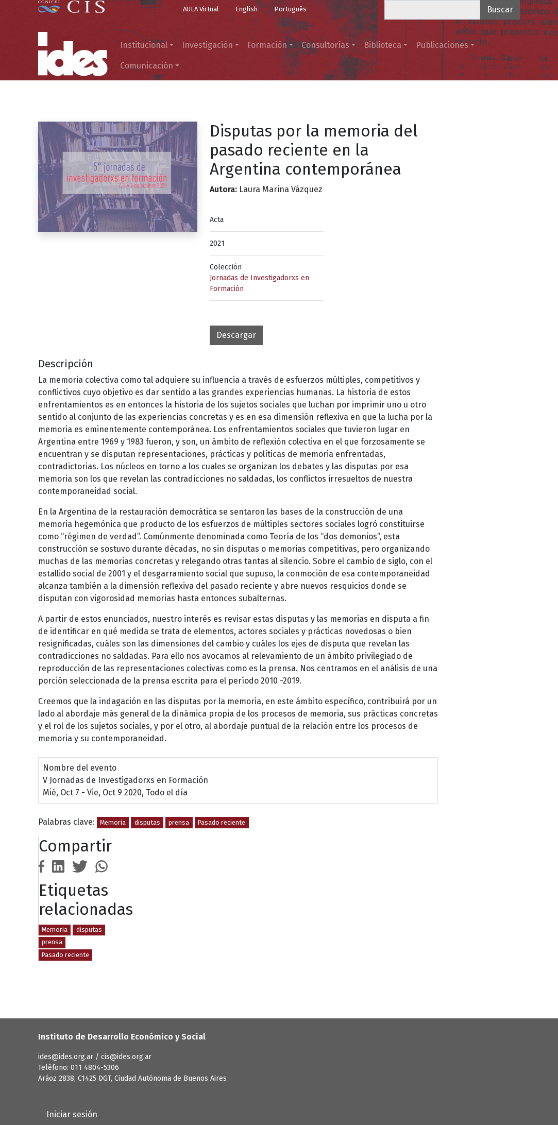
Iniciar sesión (71, 1114)
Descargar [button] (236, 335)
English (246, 9)
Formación (267, 45)
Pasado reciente (221, 822)
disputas (147, 822)
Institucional (143, 45)
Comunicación (146, 66)
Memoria (113, 822)
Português (290, 9)
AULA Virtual (201, 9)
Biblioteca (382, 45)
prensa (178, 822)
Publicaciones (442, 45)
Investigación (207, 45)
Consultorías (325, 45)
